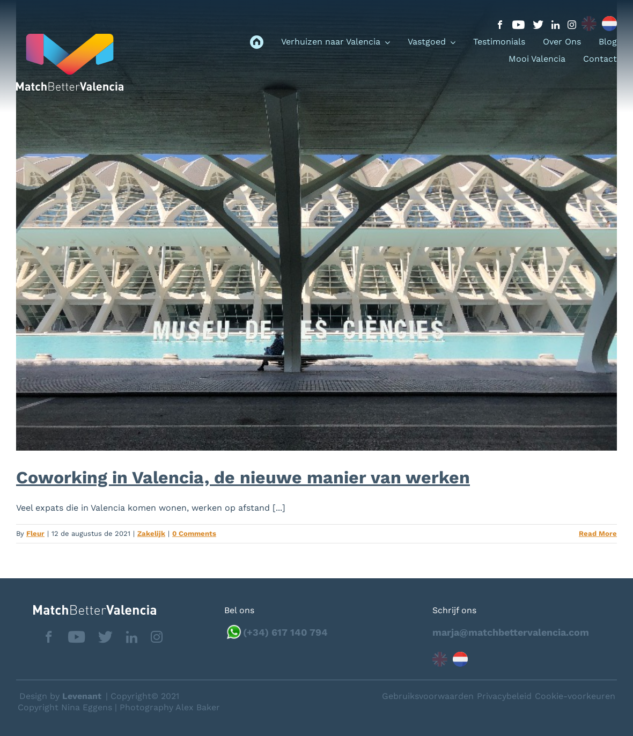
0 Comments (194, 533)
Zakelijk (151, 533)
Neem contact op (569, 695)
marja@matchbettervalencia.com (510, 632)
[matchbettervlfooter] (86, 609)
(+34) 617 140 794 (285, 632)
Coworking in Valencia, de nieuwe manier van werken (243, 477)
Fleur (35, 533)
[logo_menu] (69, 38)
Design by (60, 696)
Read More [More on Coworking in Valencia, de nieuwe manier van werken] (598, 533)
